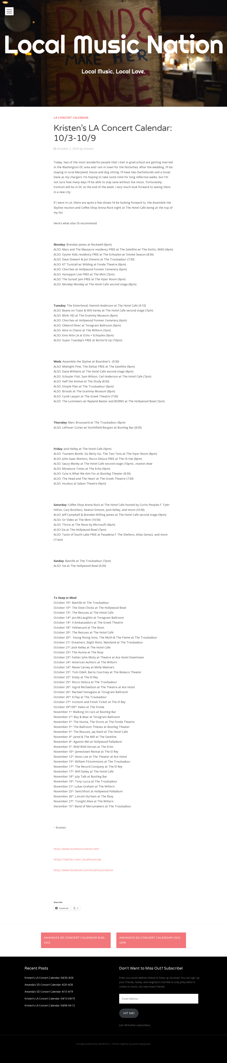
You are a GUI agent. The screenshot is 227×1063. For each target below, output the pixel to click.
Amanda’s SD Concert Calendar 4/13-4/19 (49, 991)
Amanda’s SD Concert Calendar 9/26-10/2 (74, 940)
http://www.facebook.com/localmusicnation (83, 870)
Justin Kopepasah (141, 1043)
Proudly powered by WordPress (92, 1043)
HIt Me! (128, 1013)
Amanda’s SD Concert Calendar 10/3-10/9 (150, 940)
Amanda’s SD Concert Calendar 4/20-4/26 (49, 984)
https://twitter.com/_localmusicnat (77, 859)
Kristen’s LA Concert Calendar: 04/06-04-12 (50, 1005)
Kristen (88, 149)
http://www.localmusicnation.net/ (76, 849)
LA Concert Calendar (71, 117)
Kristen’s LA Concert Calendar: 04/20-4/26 (49, 977)
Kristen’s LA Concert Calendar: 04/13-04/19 (50, 998)
